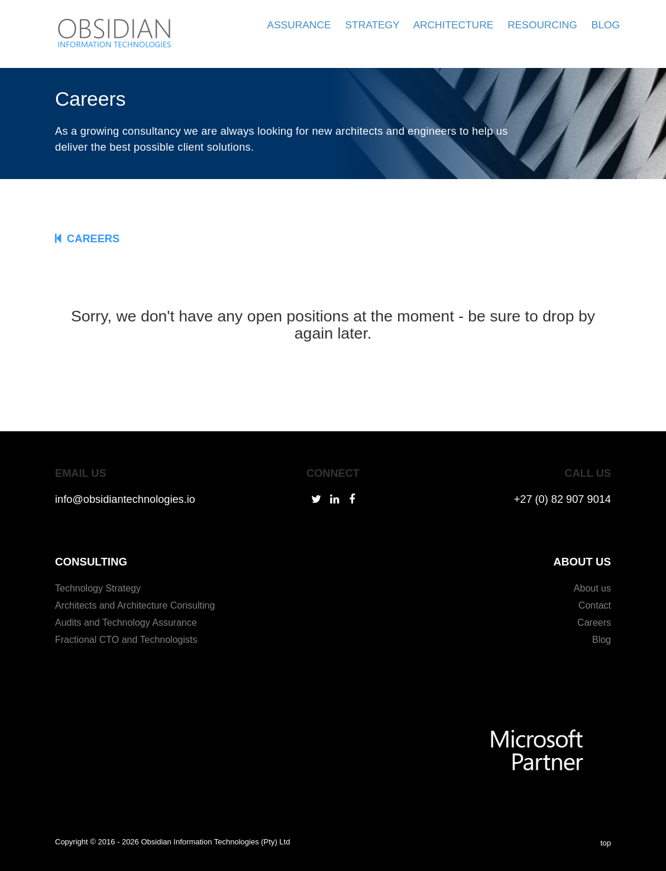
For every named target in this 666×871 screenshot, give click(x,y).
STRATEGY (372, 25)
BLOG (605, 25)
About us (592, 588)
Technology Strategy (98, 588)
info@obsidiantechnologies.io (125, 499)
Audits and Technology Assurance (126, 623)
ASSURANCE (299, 25)
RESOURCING (542, 25)
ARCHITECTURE (453, 25)
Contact (594, 605)
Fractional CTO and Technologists (126, 640)
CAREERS (87, 239)
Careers (594, 623)
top (605, 842)
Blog (601, 640)
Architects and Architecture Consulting (135, 605)
